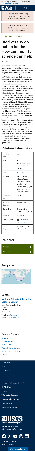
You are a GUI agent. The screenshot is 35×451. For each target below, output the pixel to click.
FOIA (3, 367)
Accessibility (5, 363)
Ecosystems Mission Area (10, 351)
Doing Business (6, 403)
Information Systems (9, 341)
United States (6, 345)
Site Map (4, 379)
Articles (18, 36)
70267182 (20, 216)
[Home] (6, 9)
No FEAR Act (6, 387)
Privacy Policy (6, 375)
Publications (6, 36)
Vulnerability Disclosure (9, 395)
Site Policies (5, 371)
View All (5, 355)
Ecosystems (5, 338)
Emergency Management (10, 407)
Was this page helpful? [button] (18, 449)
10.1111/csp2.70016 (23, 172)
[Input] (21, 8)
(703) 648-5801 (13, 317)
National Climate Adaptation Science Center (16, 300)
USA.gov (4, 391)
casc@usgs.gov (12, 315)
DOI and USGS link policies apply (13, 383)
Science (6, 247)
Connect (6, 252)
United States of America (10, 348)
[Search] (26, 8)
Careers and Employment (10, 399)
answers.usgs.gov (7, 444)
